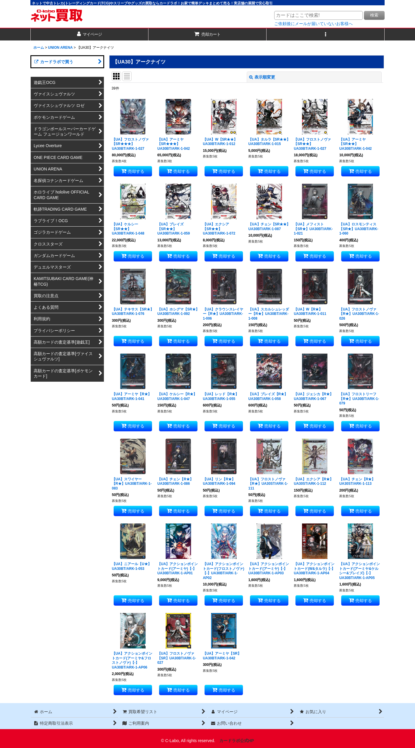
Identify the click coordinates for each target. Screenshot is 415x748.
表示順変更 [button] (262, 77)
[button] (326, 34)
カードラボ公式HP (236, 740)
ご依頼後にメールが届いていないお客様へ (313, 24)
